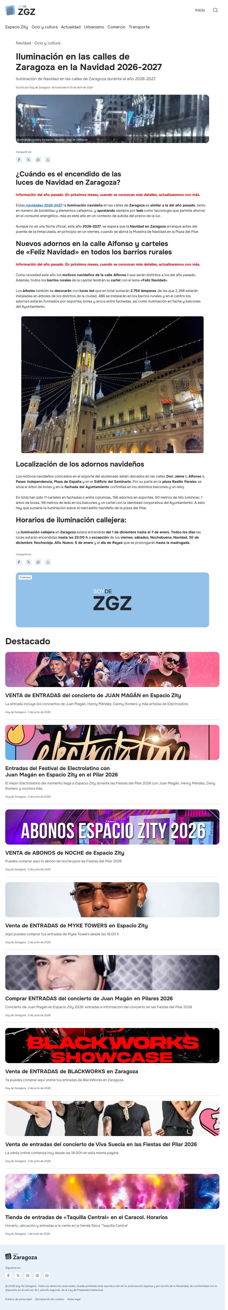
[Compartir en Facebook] (19, 160)
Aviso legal (74, 1299)
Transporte (139, 27)
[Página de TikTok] (37, 1275)
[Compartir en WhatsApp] (38, 160)
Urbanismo (94, 27)
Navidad (23, 43)
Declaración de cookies (49, 1299)
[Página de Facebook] (8, 1275)
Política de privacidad (18, 1299)
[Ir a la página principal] (20, 10)
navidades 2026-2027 (43, 205)
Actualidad (71, 27)
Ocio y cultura (45, 27)
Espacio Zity (16, 27)
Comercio (116, 27)
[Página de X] (18, 1275)
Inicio (200, 10)
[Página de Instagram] (28, 1275)
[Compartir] (48, 160)
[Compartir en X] (28, 160)
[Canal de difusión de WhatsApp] (47, 1275)
